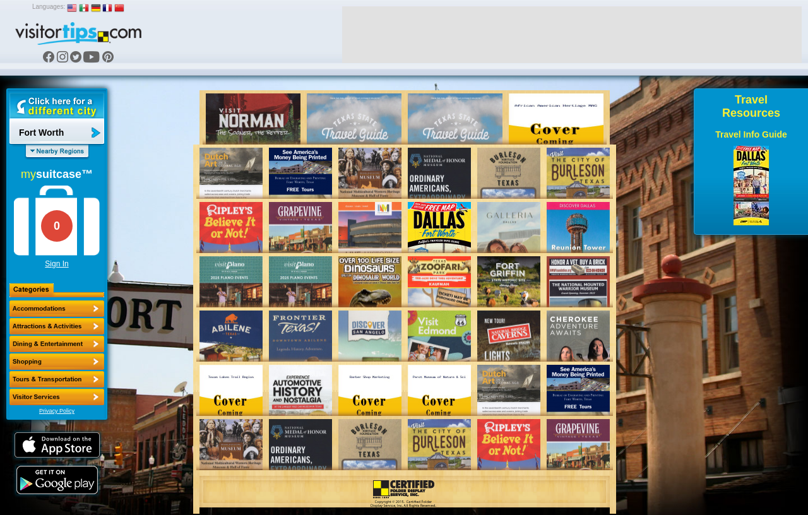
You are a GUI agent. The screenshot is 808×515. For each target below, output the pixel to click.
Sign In (56, 263)
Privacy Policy (56, 411)
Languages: (48, 6)
